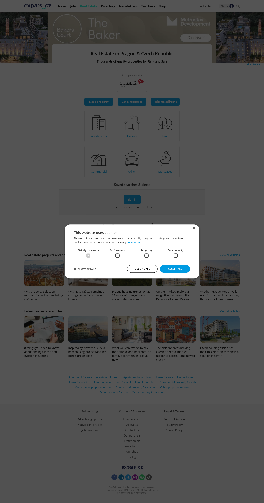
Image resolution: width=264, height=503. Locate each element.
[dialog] (132, 251)
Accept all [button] (175, 268)
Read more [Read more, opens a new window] (134, 242)
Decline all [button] (142, 268)
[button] (85, 269)
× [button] (194, 228)
